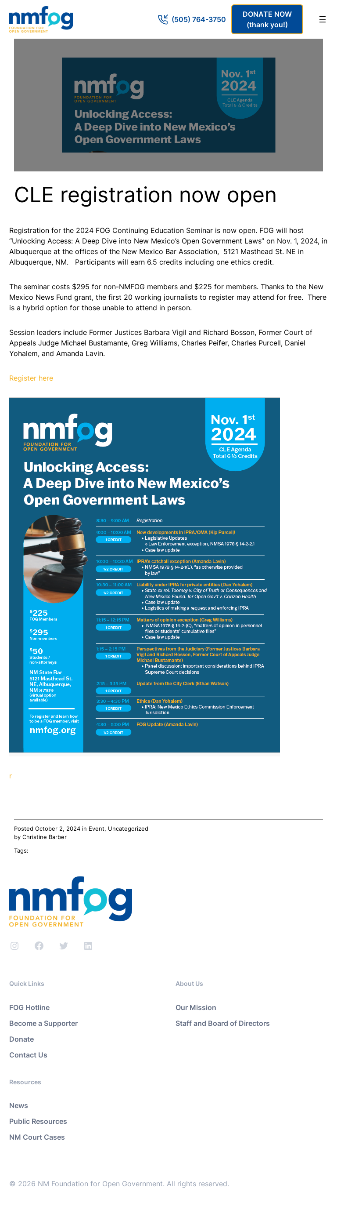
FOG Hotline (29, 1007)
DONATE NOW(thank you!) (267, 19)
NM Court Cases (37, 1137)
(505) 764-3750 (199, 19)
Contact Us (28, 1054)
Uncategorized (128, 828)
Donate (21, 1039)
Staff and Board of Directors (223, 1023)
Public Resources (38, 1121)
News (18, 1105)
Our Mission (196, 1007)
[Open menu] (322, 19)
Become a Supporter (43, 1023)
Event (96, 828)
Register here (31, 378)
